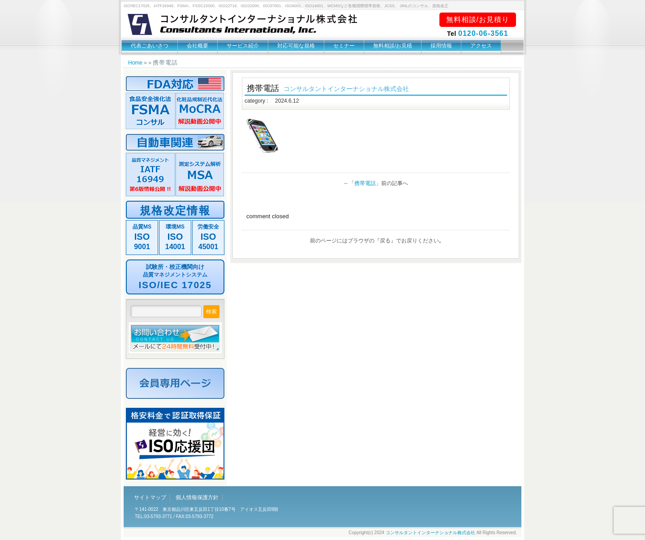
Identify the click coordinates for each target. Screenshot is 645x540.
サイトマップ (150, 497)
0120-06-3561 (483, 33)
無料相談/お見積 (392, 46)
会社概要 (197, 46)
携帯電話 (365, 183)
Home (135, 63)
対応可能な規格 (296, 46)
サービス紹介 (243, 46)
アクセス (481, 46)
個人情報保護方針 (197, 497)
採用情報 (441, 46)
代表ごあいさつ (149, 46)
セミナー (344, 46)
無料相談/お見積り (477, 19)
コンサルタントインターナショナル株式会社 (430, 532)
